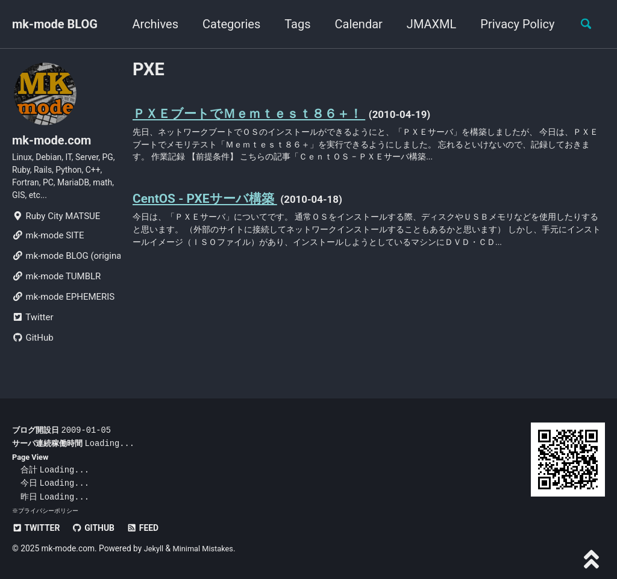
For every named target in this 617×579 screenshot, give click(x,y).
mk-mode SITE (48, 245)
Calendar (353, 24)
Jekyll (154, 548)
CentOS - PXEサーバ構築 (211, 205)
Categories (226, 24)
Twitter (32, 327)
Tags (292, 24)
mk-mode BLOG (55, 24)
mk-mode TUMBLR (56, 286)
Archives (150, 24)
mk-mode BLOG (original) (66, 266)
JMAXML (426, 24)
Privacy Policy (512, 24)
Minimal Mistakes (206, 548)
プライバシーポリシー (48, 511)
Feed (151, 527)
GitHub (33, 347)
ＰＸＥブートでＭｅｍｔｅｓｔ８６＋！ (260, 115)
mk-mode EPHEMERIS (63, 307)
